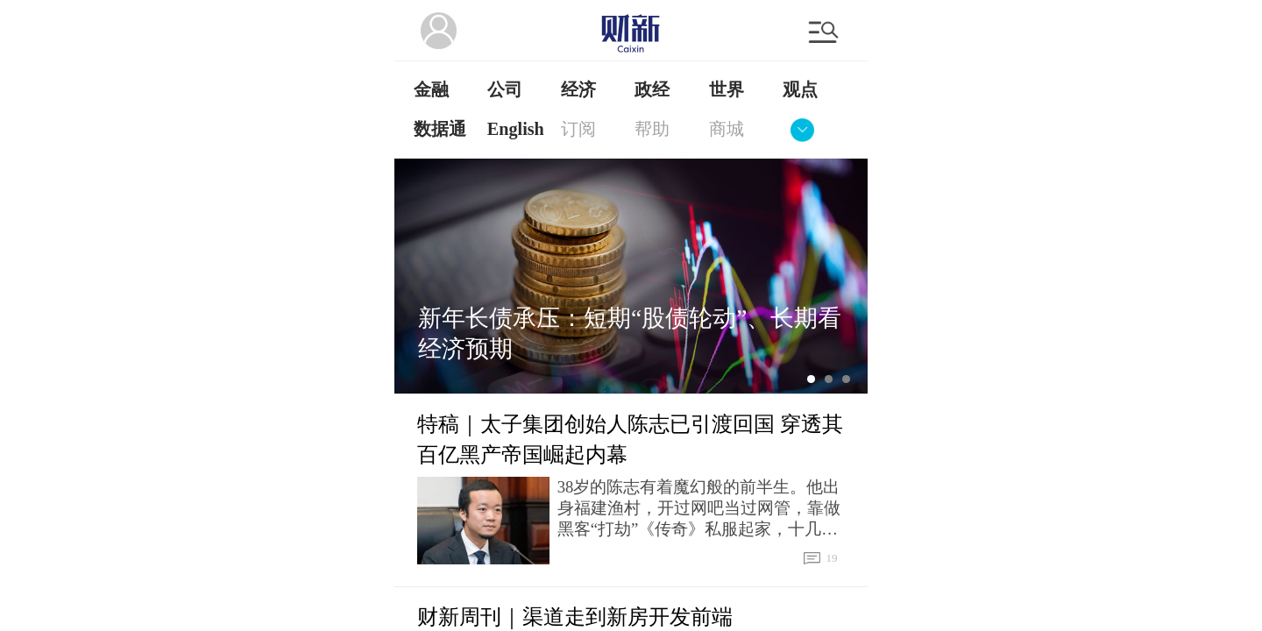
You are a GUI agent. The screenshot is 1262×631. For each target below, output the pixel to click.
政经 (652, 89)
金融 (431, 89)
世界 (726, 89)
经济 (578, 89)
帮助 (652, 128)
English (515, 128)
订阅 (578, 128)
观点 (800, 89)
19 (815, 558)
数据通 (440, 128)
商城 (726, 128)
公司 (504, 89)
